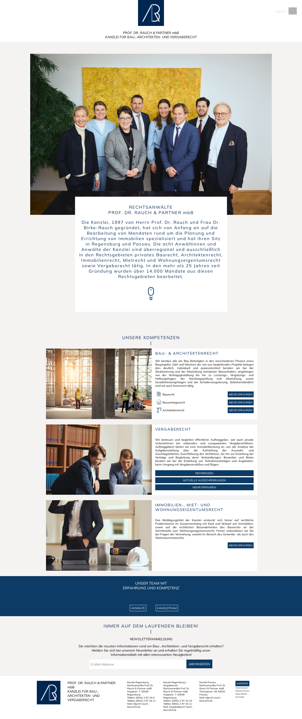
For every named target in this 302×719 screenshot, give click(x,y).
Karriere (242, 683)
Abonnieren (199, 664)
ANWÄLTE (138, 608)
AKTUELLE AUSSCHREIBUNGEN (204, 480)
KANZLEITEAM (167, 608)
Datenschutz (242, 690)
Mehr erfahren (240, 394)
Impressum (241, 687)
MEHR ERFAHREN (204, 487)
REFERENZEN (204, 473)
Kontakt (239, 696)
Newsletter (241, 693)
